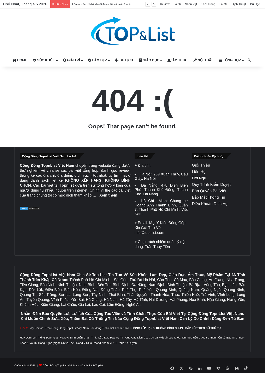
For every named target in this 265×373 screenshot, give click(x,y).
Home (20, 60)
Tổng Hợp (230, 60)
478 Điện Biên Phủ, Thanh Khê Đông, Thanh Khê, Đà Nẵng (161, 189)
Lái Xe (223, 4)
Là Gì (177, 4)
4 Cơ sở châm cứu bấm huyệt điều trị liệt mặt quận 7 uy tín (101, 4)
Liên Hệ (199, 171)
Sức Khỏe (44, 60)
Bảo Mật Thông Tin (208, 197)
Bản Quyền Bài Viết (209, 191)
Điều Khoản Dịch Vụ (210, 203)
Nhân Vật (191, 4)
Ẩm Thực (177, 60)
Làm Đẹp (97, 60)
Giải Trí (71, 60)
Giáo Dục (149, 60)
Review (165, 4)
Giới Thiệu (201, 165)
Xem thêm (108, 195)
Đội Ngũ (199, 178)
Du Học (255, 4)
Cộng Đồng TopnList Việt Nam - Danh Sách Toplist (73, 365)
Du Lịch (124, 60)
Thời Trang (208, 4)
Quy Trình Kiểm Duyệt (211, 184)
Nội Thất (203, 60)
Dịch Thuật (239, 4)
